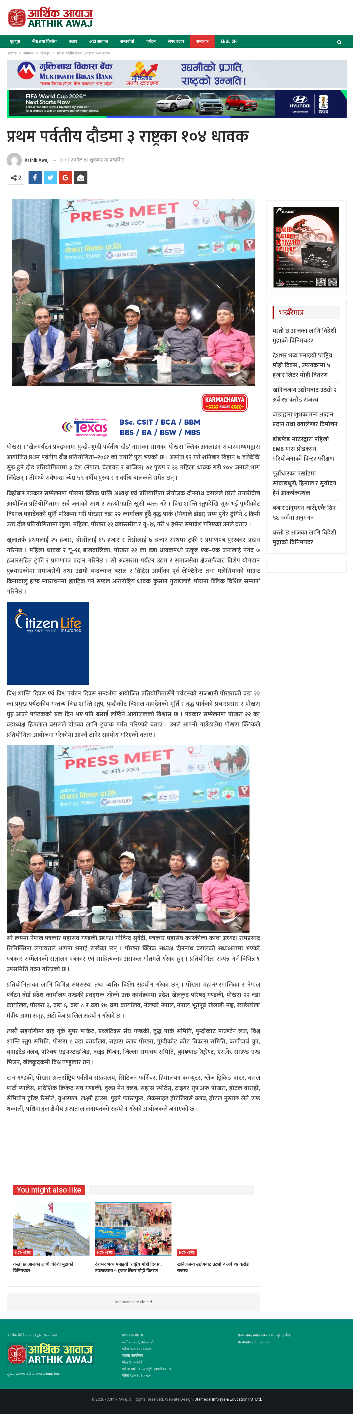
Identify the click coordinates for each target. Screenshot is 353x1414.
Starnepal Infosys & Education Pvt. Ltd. (228, 1399)
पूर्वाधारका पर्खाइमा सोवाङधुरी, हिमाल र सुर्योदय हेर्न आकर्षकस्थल (304, 483)
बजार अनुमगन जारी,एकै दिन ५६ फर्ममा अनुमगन (304, 513)
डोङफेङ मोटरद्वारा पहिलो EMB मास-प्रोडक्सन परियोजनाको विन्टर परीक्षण (303, 449)
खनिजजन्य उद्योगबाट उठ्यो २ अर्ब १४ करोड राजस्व (305, 395)
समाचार (202, 41)
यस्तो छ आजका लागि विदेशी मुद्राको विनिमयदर (304, 336)
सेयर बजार (176, 41)
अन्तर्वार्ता (127, 41)
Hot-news (23, 1253)
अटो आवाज (98, 41)
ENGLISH (229, 41)
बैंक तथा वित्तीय (44, 41)
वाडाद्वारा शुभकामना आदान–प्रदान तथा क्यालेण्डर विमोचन (305, 419)
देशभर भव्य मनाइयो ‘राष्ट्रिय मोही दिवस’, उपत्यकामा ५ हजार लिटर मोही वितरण (302, 365)
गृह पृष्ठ (15, 41)
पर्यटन (151, 41)
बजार (73, 41)
